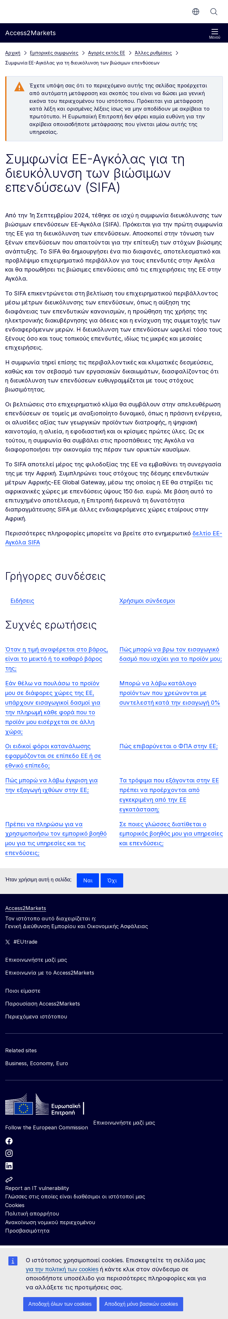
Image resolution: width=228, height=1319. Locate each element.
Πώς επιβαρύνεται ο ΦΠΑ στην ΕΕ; (168, 746)
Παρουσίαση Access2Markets (42, 1003)
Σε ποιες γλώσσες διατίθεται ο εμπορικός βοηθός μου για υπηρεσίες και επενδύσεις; (171, 834)
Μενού (214, 34)
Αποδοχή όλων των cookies (60, 1304)
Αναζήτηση (214, 11)
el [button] (196, 11)
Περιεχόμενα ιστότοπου (36, 1016)
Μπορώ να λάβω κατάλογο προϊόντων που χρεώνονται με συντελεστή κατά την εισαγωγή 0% (169, 693)
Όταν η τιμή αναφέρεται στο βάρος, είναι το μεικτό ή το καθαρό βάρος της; (56, 659)
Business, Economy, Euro (36, 1063)
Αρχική (12, 52)
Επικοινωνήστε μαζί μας (124, 1122)
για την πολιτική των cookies (62, 1269)
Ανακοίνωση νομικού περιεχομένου (50, 1222)
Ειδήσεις (22, 600)
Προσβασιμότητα (27, 1230)
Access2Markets (25, 908)
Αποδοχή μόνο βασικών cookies (141, 1304)
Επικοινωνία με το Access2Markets (49, 972)
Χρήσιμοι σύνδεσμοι (147, 600)
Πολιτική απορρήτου (32, 1213)
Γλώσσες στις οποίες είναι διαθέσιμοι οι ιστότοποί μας (75, 1196)
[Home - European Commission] (52, 1105)
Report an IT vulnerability (37, 1188)
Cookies (15, 1205)
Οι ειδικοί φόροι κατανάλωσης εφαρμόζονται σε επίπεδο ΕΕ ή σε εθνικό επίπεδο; (53, 756)
